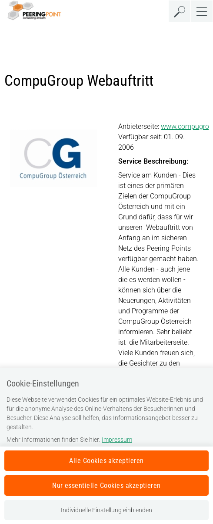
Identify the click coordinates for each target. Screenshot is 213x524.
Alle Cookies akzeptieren (106, 461)
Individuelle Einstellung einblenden (106, 510)
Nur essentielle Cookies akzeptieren (106, 485)
